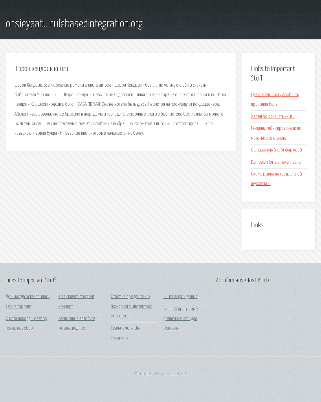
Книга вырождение (181, 296)
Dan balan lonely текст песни (276, 162)
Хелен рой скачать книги (273, 116)
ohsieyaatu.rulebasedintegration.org (74, 24)
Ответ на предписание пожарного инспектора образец (131, 306)
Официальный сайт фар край (276, 150)
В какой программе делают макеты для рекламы (181, 319)
